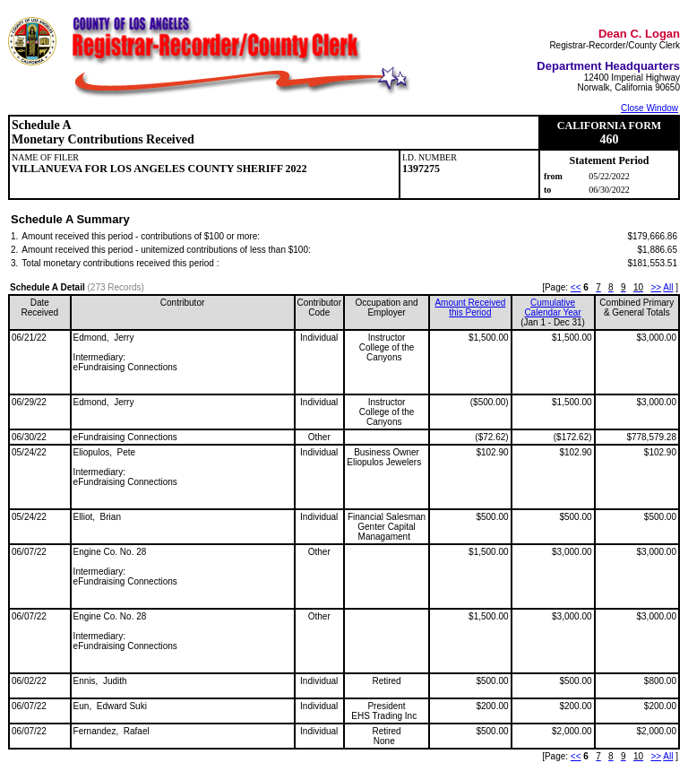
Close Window (649, 108)
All (668, 287)
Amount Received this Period (469, 307)
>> (655, 287)
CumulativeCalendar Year (552, 307)
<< (576, 287)
